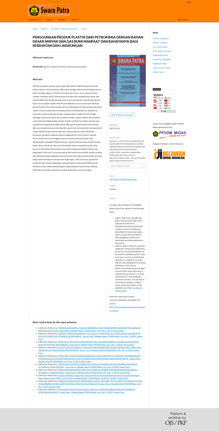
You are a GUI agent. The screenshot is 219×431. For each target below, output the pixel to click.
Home (35, 29)
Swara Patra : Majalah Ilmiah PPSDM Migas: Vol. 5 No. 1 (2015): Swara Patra (101, 344)
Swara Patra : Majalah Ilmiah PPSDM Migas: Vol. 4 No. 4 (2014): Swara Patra (97, 372)
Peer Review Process (162, 51)
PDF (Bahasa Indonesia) (123, 115)
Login (188, 2)
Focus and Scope (160, 47)
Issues (49, 19)
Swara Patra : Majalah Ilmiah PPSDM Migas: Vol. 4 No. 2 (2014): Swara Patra (92, 392)
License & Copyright (162, 59)
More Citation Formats (120, 166)
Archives (44, 29)
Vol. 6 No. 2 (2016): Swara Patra (64, 29)
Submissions (34, 19)
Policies (61, 19)
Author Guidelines (161, 38)
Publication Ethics (160, 55)
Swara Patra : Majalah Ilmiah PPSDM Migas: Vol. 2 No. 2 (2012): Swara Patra (91, 330)
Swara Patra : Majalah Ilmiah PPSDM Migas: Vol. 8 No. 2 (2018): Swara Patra (95, 378)
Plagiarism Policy (160, 63)
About (74, 19)
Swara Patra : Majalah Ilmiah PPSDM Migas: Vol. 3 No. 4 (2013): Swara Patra (97, 367)
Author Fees (158, 72)
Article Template (160, 42)
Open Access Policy (161, 68)
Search (184, 19)
